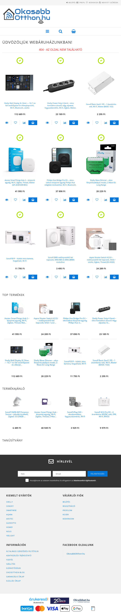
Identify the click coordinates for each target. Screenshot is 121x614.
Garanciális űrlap (15, 576)
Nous (8, 531)
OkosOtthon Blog (15, 572)
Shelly (9, 502)
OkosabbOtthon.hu (76, 553)
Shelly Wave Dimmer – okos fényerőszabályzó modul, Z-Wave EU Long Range (101, 182)
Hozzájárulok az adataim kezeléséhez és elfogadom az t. (63, 480)
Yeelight (10, 535)
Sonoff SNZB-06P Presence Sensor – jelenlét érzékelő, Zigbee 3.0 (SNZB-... (17, 414)
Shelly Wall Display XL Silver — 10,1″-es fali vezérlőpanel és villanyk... (17, 362)
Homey (9, 527)
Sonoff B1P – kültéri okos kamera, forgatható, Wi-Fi (19, 259)
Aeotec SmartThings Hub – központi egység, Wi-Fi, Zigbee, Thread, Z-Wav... (46, 414)
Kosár (66, 514)
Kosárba (32, 122)
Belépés (58, 2)
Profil (73, 2)
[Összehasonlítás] (24, 122)
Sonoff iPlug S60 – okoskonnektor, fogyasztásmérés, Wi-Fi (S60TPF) (75, 415)
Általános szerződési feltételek (22, 551)
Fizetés (9, 560)
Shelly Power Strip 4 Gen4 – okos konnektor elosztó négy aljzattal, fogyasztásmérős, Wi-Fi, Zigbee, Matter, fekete (60, 106)
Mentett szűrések (108, 2)
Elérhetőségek (13, 568)
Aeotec (9, 519)
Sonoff (10, 506)
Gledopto (11, 523)
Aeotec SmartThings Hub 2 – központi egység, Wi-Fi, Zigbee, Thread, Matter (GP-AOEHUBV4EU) (20, 182)
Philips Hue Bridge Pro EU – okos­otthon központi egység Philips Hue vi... (75, 320)
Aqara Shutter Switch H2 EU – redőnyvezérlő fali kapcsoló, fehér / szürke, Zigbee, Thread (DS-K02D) (101, 259)
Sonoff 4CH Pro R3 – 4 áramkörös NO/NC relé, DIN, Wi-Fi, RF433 (104, 414)
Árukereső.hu (38, 603)
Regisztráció (69, 506)
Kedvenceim (68, 519)
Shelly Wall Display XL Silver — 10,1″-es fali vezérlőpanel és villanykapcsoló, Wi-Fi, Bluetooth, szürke (19, 105)
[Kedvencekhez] (15, 122)
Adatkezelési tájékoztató (18, 555)
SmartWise (11, 510)
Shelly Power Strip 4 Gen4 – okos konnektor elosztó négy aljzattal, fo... (104, 320)
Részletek (6, 122)
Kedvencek (88, 2)
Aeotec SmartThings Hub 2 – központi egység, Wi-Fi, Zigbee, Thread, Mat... (17, 320)
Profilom (67, 510)
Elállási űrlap (13, 581)
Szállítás (10, 564)
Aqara (9, 514)
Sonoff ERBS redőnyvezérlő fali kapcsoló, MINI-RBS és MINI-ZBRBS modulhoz (60, 259)
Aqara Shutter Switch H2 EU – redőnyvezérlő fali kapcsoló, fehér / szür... (46, 320)
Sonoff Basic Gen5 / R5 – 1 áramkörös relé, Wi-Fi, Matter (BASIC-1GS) (101, 105)
